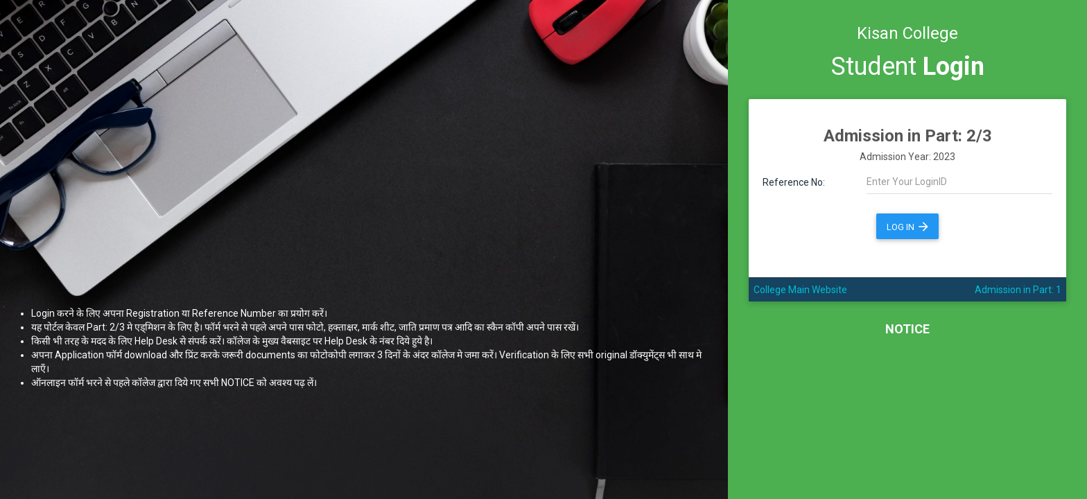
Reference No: (794, 182)
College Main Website (800, 289)
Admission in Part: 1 (1018, 289)
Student (907, 66)
